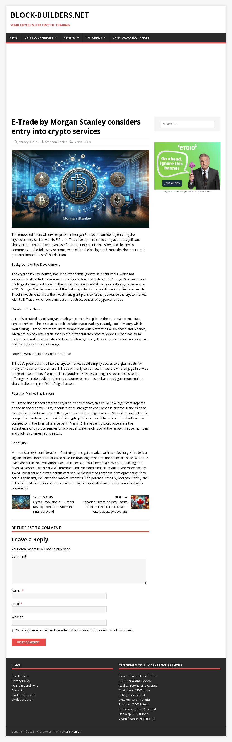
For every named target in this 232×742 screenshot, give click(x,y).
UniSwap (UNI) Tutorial (134, 714)
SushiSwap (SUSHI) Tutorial (137, 709)
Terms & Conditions (25, 685)
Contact (17, 690)
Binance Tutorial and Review (138, 676)
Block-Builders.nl (23, 700)
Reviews (70, 37)
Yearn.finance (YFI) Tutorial (137, 719)
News (13, 37)
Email (16, 604)
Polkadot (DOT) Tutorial (134, 704)
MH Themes (73, 732)
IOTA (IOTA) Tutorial (132, 695)
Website (17, 617)
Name (17, 590)
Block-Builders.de (23, 695)
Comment (19, 556)
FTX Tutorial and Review (135, 681)
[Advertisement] (116, 83)
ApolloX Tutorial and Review (138, 685)
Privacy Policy (21, 681)
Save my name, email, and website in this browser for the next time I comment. (74, 630)
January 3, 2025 (28, 142)
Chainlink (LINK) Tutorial (135, 690)
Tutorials (94, 37)
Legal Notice (20, 676)
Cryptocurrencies (38, 37)
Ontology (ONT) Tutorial (134, 700)
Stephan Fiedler (56, 142)
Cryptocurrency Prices (131, 37)
